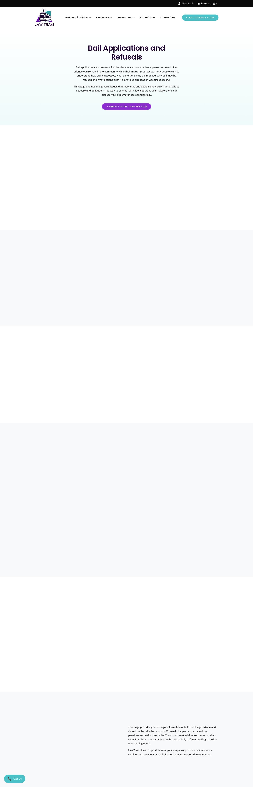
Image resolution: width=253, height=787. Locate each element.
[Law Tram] (44, 18)
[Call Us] (14, 779)
